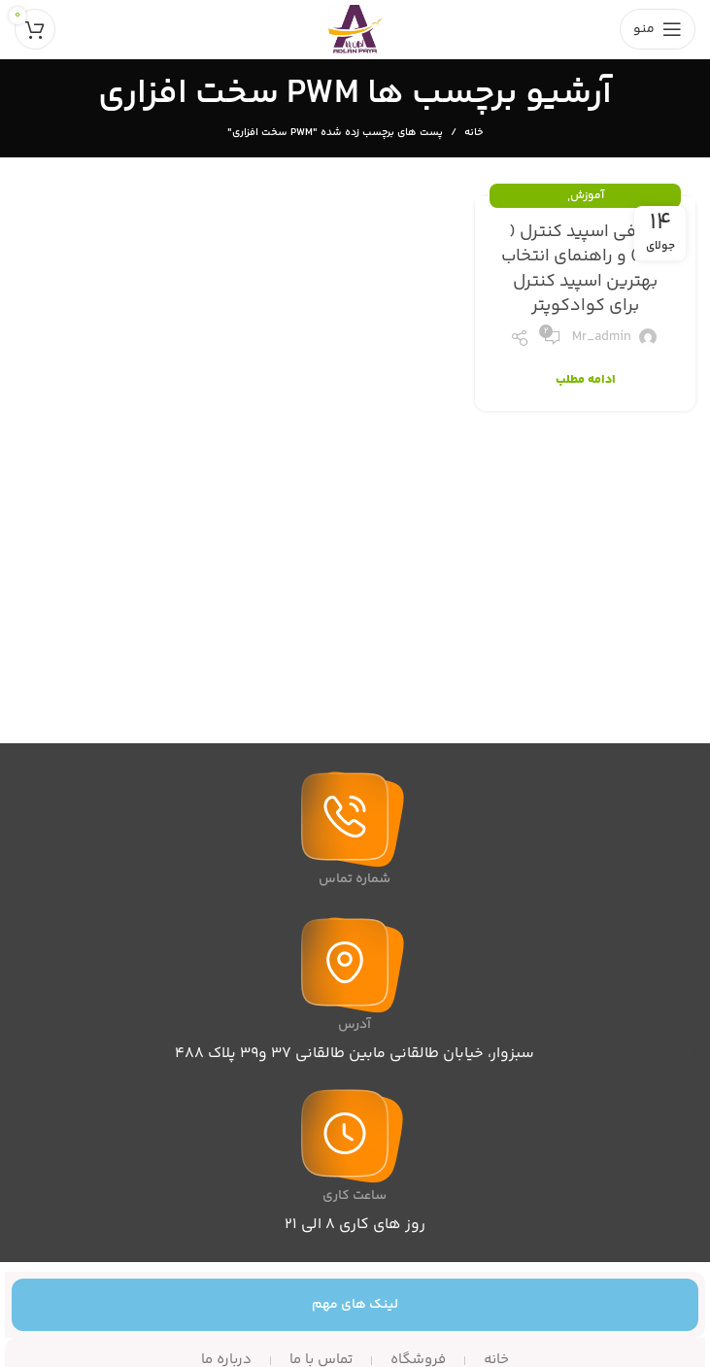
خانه (473, 133)
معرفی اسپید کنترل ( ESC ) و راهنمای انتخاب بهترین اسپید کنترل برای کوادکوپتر (585, 269)
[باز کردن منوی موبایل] (657, 29)
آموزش (587, 196)
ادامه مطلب (586, 380)
